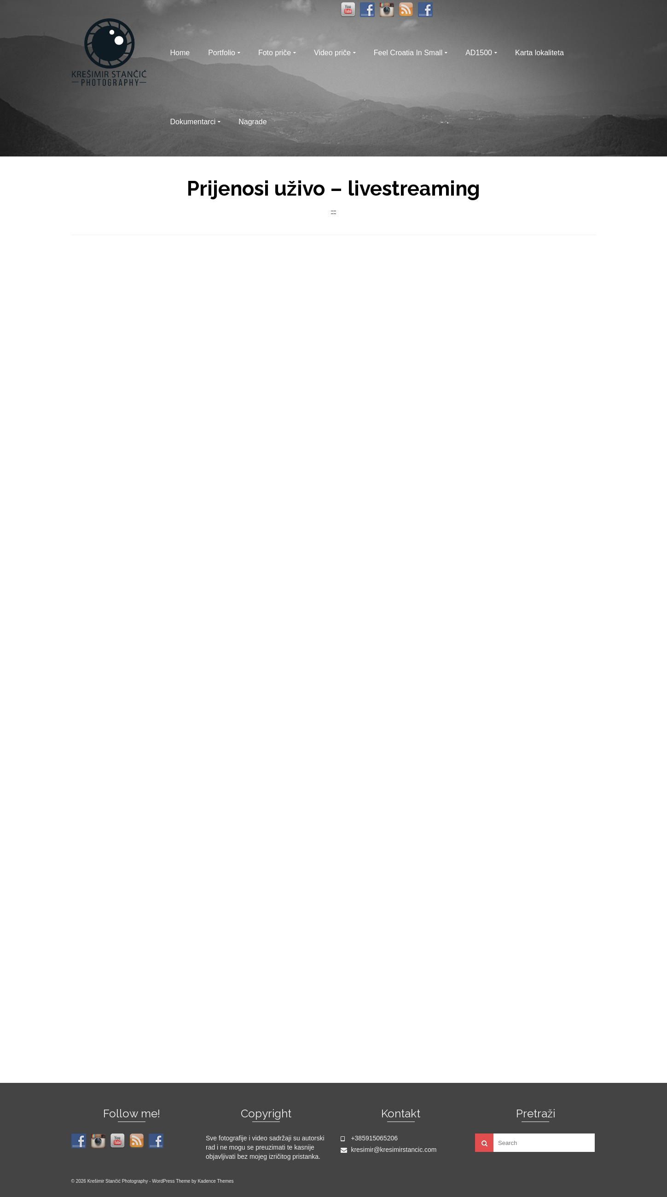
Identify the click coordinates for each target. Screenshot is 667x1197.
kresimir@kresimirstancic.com (389, 1149)
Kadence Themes (215, 1181)
